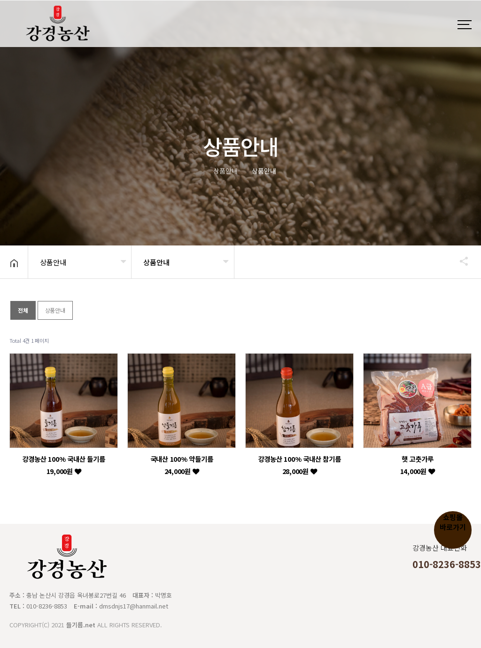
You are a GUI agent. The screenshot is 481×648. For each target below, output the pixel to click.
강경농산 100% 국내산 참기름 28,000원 (299, 464)
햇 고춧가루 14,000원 (417, 464)
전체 (23, 310)
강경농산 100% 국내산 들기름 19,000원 (64, 464)
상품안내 (53, 262)
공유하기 (459, 261)
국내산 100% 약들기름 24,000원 (181, 464)
